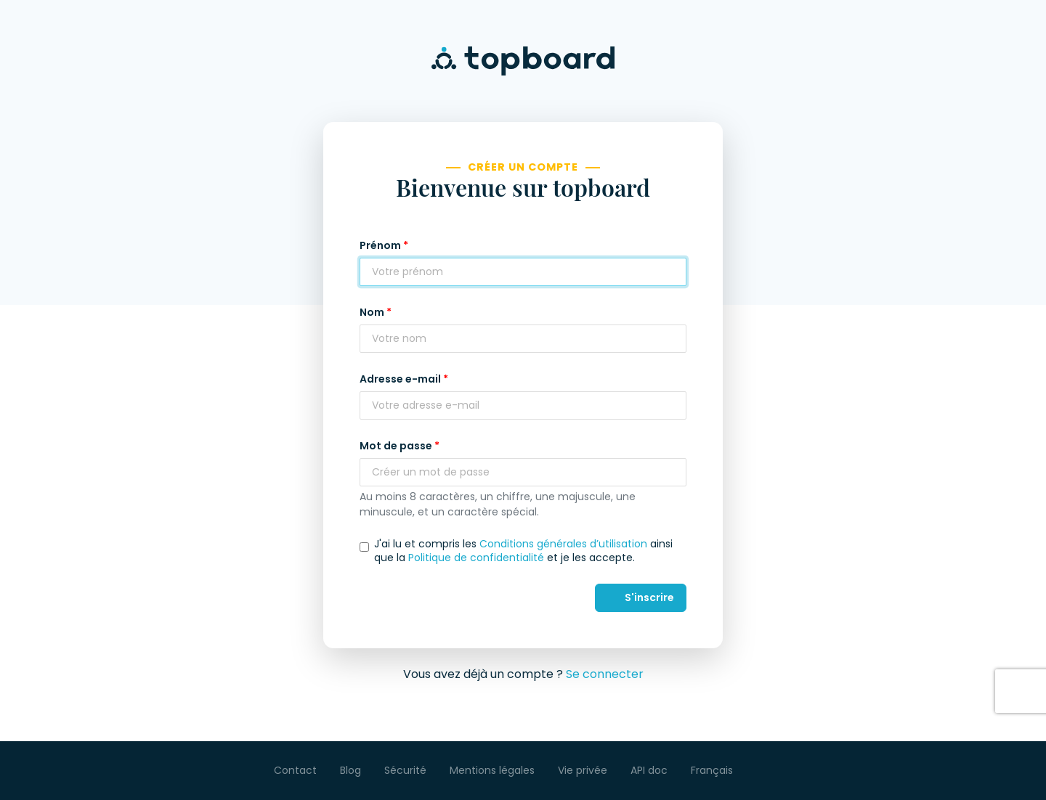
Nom (372, 312)
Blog (350, 770)
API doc (649, 770)
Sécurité (405, 770)
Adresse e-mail (400, 378)
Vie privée (582, 770)
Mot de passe (396, 445)
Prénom (380, 245)
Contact (295, 770)
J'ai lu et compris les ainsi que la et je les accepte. (523, 550)
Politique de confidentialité (476, 557)
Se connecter (605, 674)
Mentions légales (492, 770)
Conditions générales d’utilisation (563, 543)
